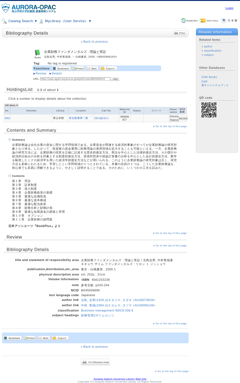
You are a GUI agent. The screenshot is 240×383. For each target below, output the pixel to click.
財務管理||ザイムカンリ (97, 315)
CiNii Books (209, 77)
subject (209, 54)
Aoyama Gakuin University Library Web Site (120, 379)
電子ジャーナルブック (215, 85)
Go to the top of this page (171, 126)
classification (213, 50)
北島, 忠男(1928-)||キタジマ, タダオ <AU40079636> (118, 300)
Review (41, 73)
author (208, 46)
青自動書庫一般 (78, 118)
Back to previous (95, 41)
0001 (7, 118)
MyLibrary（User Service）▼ (65, 21)
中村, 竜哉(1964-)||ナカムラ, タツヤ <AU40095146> (118, 305)
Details (57, 73)
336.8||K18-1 (101, 118)
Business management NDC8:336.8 (107, 310)
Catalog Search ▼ (19, 21)
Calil (204, 81)
